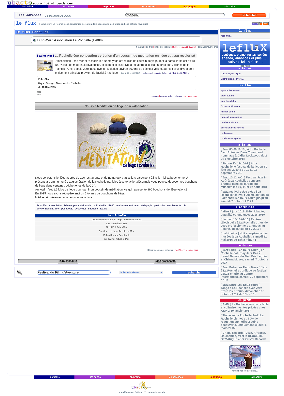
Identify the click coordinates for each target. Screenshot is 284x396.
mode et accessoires (231, 117)
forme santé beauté (230, 106)
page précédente (163, 47)
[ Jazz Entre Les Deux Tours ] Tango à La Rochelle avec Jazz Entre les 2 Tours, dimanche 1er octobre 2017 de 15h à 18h (242, 289)
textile (182, 205)
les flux (149, 47)
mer (136, 205)
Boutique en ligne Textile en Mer (116, 231)
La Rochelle (99, 205)
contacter (157, 73)
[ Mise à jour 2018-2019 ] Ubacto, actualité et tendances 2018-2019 (243, 213)
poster (149, 73)
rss (143, 73)
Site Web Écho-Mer (116, 223)
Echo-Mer (45, 55)
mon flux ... (226, 36)
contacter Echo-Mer (208, 47)
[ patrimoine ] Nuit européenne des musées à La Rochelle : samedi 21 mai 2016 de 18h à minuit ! (244, 236)
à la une (140, 47)
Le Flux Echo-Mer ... (179, 73)
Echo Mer (42, 205)
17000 (111, 205)
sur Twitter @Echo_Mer (116, 239)
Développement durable (77, 205)
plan (165, 73)
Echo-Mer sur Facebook (116, 235)
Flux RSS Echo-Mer (116, 227)
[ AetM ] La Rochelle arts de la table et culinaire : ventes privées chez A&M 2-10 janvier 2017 (245, 307)
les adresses (149, 6)
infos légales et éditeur (130, 392)
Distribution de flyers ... (232, 79)
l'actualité (27, 6)
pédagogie (146, 205)
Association (55, 205)
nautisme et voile (229, 122)
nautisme (172, 205)
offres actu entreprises (232, 127)
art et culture (227, 95)
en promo (108, 6)
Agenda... (155, 96)
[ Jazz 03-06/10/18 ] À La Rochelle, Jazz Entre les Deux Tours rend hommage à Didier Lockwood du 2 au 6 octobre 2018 (244, 154)
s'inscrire (230, 6)
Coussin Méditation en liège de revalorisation (116, 106)
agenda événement (230, 90)
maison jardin (227, 111)
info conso (67, 6)
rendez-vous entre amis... (245, 371)
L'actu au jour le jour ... (232, 73)
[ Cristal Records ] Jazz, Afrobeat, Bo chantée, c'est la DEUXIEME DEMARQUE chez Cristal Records (243, 336)
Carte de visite (166, 96)
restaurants (226, 133)
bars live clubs (228, 101)
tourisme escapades (231, 138)
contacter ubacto (157, 392)
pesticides (160, 205)
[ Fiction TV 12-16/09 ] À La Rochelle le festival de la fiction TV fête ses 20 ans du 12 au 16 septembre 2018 (244, 168)
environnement (124, 205)
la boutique (189, 6)
